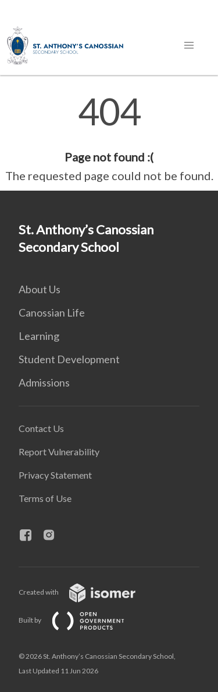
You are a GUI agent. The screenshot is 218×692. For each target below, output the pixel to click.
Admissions (44, 382)
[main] (109, 139)
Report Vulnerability (59, 451)
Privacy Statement (55, 474)
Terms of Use (45, 498)
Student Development (69, 359)
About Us (39, 289)
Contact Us (41, 428)
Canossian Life (52, 312)
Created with (86, 592)
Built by (81, 620)
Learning (39, 335)
